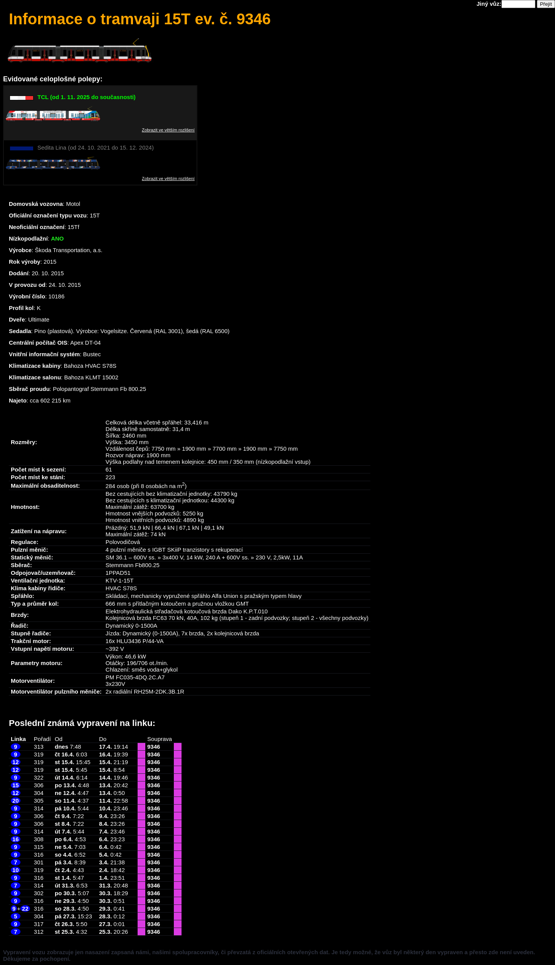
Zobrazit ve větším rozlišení (168, 130)
